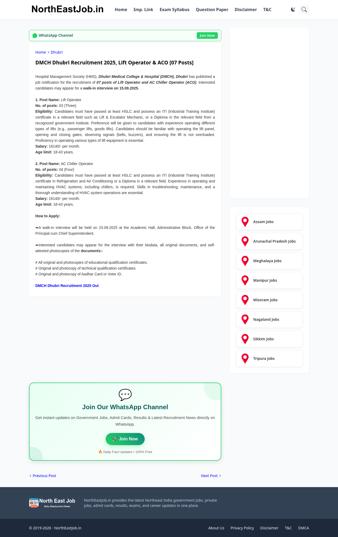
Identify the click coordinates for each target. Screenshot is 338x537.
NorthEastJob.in (67, 527)
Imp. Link (143, 9)
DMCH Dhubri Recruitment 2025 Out (67, 286)
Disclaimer (246, 9)
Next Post (209, 475)
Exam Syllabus (174, 9)
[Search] (304, 9)
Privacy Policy (242, 527)
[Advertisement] (125, 342)
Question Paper (212, 9)
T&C (267, 9)
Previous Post (44, 475)
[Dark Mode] (293, 9)
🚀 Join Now (125, 439)
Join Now (207, 35)
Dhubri (57, 52)
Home (121, 9)
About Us (216, 527)
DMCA (303, 527)
